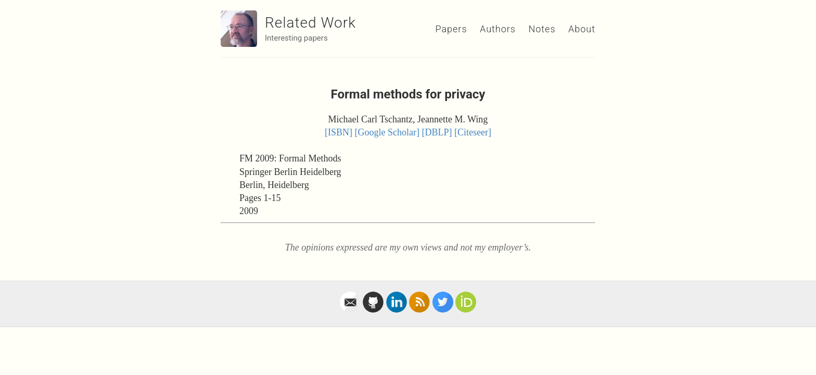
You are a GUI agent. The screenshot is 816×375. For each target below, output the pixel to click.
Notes (541, 28)
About (581, 28)
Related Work (310, 22)
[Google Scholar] (387, 132)
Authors (498, 28)
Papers (451, 28)
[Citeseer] (472, 132)
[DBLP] (437, 132)
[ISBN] (338, 132)
